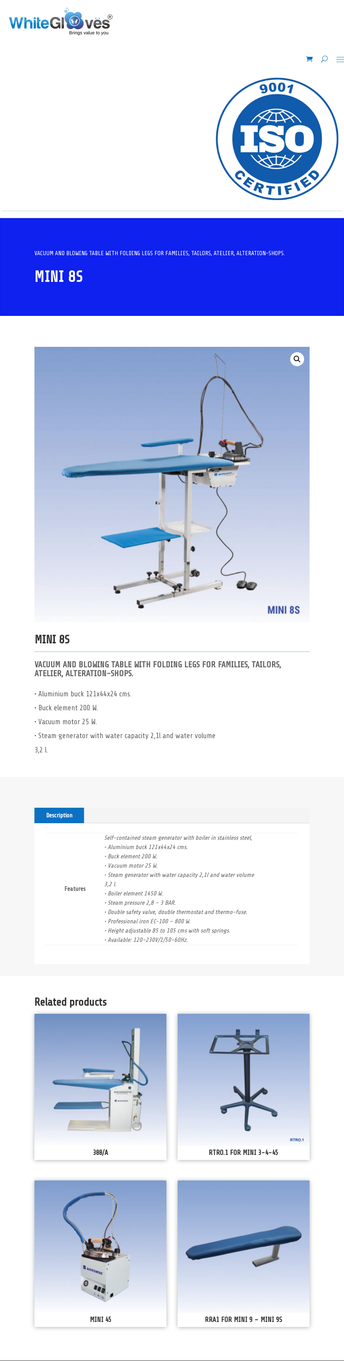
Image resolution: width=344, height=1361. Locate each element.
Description (59, 815)
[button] (297, 359)
